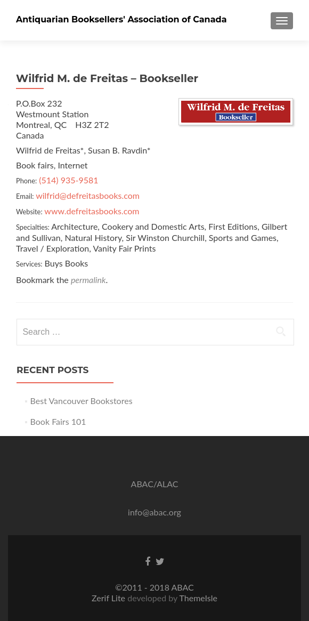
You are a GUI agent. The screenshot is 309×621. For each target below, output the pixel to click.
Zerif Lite (109, 598)
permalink (88, 280)
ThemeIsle (198, 598)
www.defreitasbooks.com (91, 211)
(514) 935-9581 (68, 180)
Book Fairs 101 (58, 421)
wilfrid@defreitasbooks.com (88, 195)
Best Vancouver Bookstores (81, 401)
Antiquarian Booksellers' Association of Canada (121, 19)
